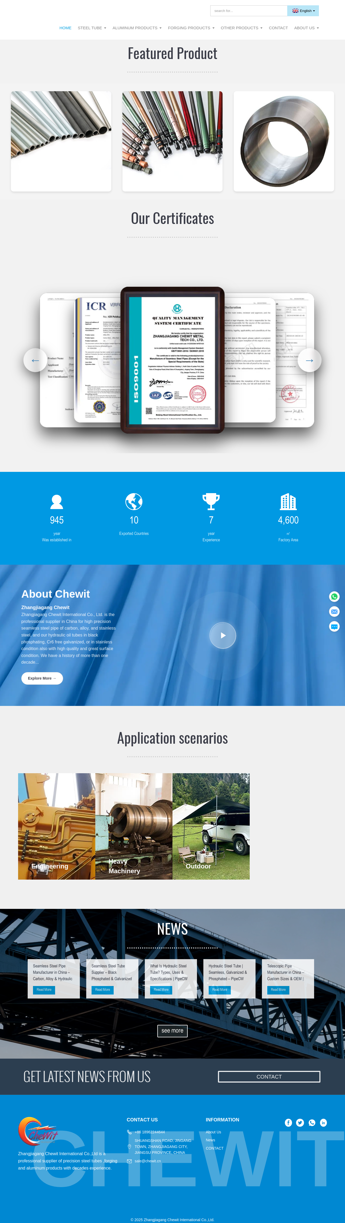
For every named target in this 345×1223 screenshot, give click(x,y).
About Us (213, 1132)
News (210, 1140)
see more (172, 1031)
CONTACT (215, 1148)
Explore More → (42, 678)
